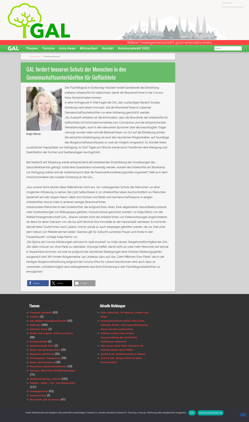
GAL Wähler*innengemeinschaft (48, 321)
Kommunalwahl (38, 341)
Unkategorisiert (39, 391)
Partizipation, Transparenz (45, 358)
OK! (192, 412)
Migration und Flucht (42, 354)
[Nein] (243, 414)
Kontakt (108, 48)
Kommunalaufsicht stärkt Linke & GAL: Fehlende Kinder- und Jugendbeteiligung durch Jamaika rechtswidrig (124, 325)
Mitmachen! (89, 48)
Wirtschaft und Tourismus (45, 399)
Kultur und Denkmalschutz (45, 350)
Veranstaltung (38, 395)
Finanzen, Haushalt (41, 312)
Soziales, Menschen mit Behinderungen (52, 370)
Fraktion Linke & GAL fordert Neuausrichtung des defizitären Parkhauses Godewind (119, 337)
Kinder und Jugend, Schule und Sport (51, 333)
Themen (32, 48)
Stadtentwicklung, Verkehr (45, 379)
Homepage (34, 56)
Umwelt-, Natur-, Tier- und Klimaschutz (52, 383)
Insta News (67, 48)
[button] (38, 283)
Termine (48, 48)
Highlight (35, 325)
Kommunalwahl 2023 (134, 48)
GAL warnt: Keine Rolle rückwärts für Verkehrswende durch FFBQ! (122, 347)
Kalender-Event (39, 329)
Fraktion (34, 316)
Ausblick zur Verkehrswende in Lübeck (123, 354)
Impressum (227, 3)
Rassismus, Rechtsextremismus (48, 366)
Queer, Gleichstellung (42, 362)
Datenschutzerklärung (232, 7)
